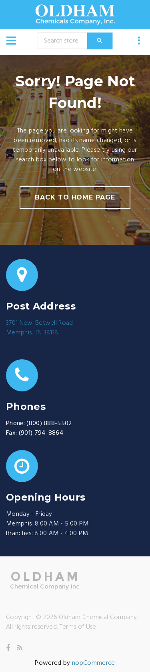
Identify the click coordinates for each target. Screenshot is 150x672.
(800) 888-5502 (49, 423)
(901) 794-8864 (41, 433)
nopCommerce (93, 663)
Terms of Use (78, 627)
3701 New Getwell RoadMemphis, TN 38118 (39, 328)
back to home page (75, 197)
